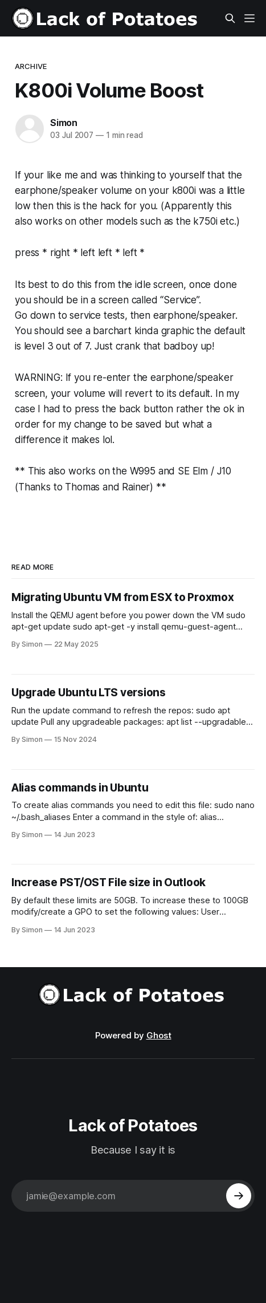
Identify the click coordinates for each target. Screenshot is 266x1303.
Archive (31, 66)
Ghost (158, 1035)
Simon (63, 122)
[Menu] (249, 18)
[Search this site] (230, 18)
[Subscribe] (238, 1195)
